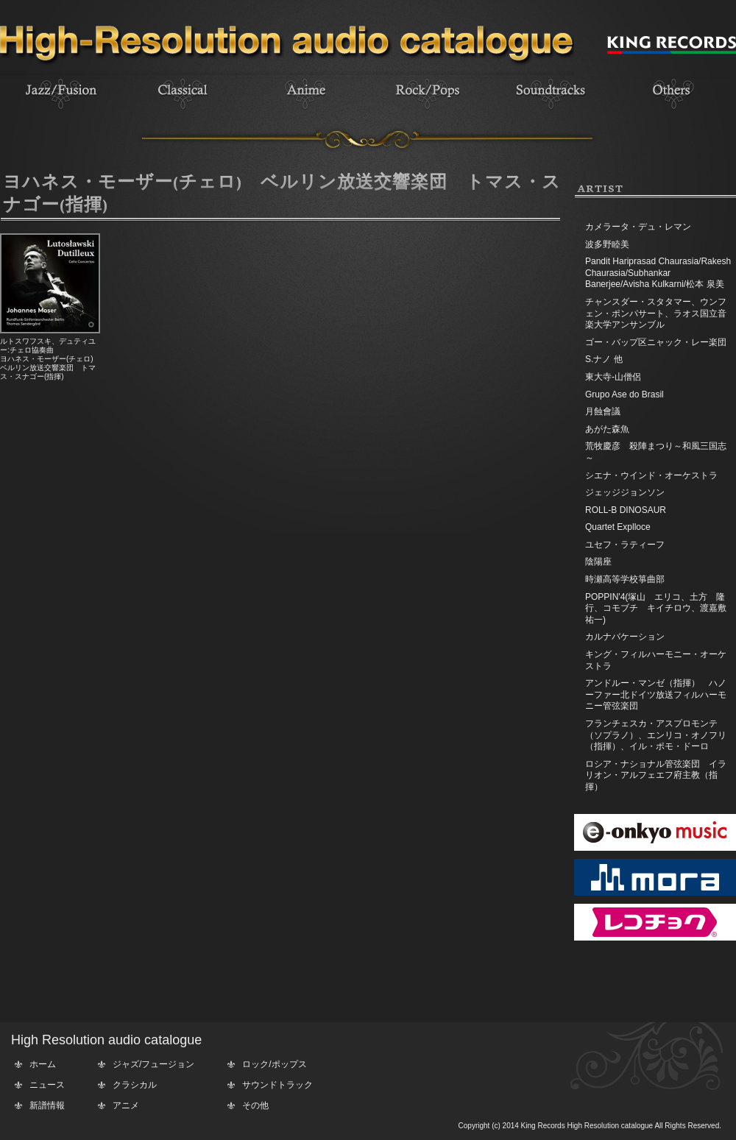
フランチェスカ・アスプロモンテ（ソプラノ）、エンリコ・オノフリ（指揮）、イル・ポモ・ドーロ (655, 734)
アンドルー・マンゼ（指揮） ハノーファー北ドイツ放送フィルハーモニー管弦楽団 (655, 694)
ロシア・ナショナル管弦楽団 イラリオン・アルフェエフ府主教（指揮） (655, 775)
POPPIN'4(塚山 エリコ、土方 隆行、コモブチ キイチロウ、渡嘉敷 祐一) (660, 608)
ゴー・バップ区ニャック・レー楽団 (655, 342)
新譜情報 (47, 1105)
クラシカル (135, 1085)
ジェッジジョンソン (625, 492)
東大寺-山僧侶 (613, 377)
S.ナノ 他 (604, 359)
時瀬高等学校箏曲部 (625, 579)
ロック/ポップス (274, 1064)
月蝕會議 (602, 411)
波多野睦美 (607, 244)
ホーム (42, 1064)
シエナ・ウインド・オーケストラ (651, 475)
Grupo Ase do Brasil (624, 394)
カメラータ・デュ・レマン (638, 227)
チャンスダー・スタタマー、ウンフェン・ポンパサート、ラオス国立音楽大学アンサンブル (655, 313)
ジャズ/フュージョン (153, 1064)
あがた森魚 (607, 429)
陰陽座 (598, 561)
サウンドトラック (277, 1085)
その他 (255, 1105)
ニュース (47, 1085)
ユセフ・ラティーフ (625, 544)
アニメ (126, 1105)
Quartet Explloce (618, 527)
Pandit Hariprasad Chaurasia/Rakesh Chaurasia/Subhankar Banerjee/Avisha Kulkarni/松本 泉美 (658, 272)
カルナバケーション (625, 636)
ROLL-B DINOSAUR (625, 510)
